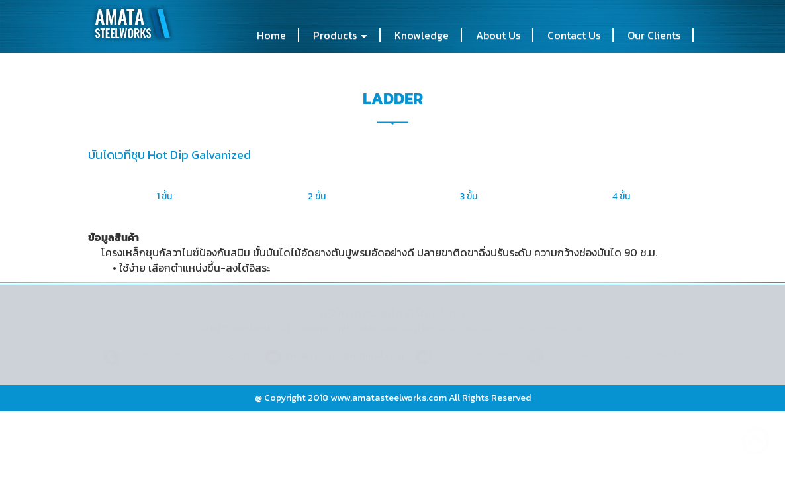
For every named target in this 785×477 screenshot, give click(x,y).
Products (340, 35)
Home (271, 35)
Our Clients (653, 35)
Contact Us (573, 35)
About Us (498, 35)
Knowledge (421, 35)
